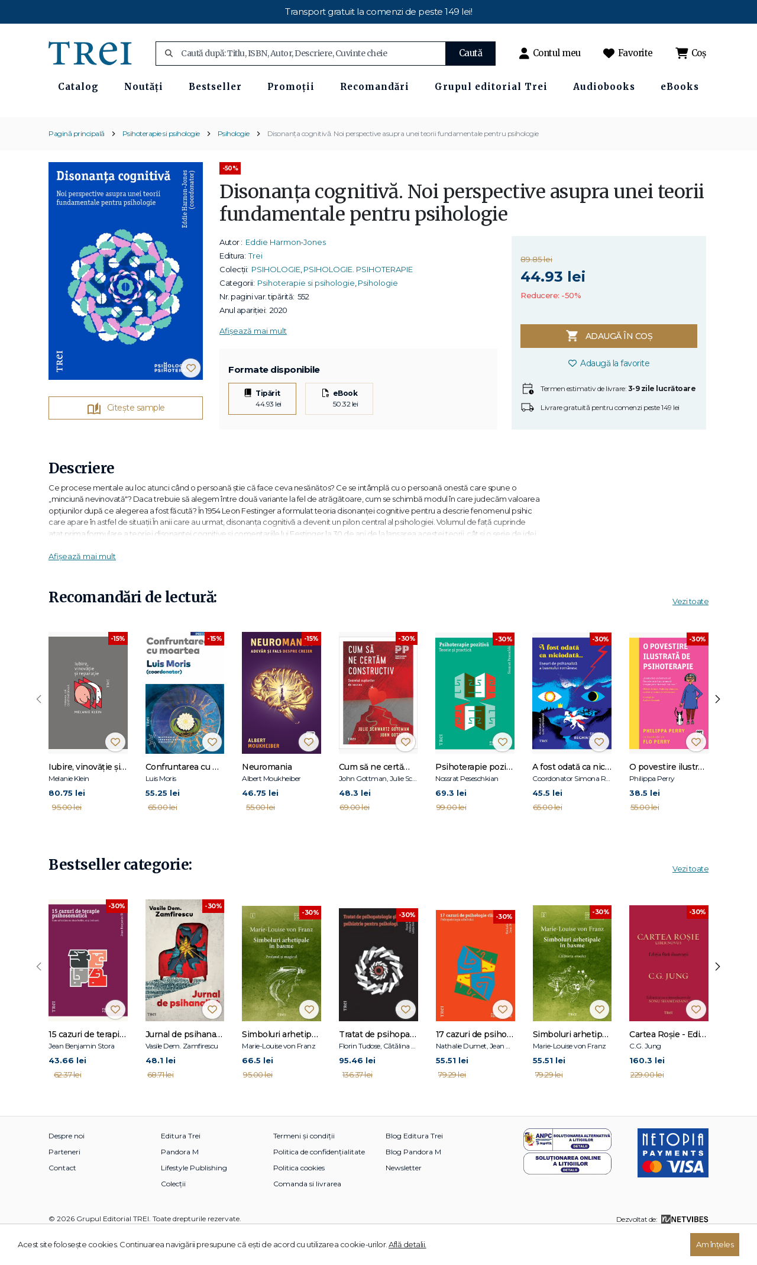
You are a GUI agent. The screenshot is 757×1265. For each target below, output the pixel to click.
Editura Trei (180, 1165)
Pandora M (180, 1181)
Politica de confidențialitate (319, 1181)
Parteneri (64, 1181)
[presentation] (39, 728)
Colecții (173, 1213)
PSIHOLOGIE (275, 299)
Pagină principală (76, 162)
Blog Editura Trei (414, 1165)
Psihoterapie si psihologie (161, 162)
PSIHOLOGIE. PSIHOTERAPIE (358, 299)
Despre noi (66, 1165)
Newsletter (404, 1197)
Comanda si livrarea (307, 1213)
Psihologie (234, 162)
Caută (471, 53)
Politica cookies (299, 1197)
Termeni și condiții (304, 1165)
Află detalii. (407, 1244)
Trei (255, 285)
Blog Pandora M (413, 1181)
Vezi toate (690, 630)
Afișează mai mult (253, 360)
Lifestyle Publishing (194, 1197)
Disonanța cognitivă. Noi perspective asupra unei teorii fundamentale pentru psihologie (403, 162)
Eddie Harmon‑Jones (285, 271)
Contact (62, 1197)
